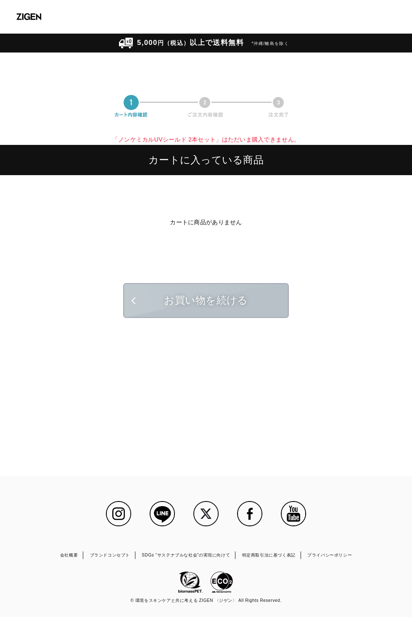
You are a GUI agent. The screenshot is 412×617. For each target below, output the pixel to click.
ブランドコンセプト (110, 555)
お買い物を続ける (206, 300)
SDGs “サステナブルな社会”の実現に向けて (186, 555)
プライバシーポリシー (329, 555)
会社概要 (69, 555)
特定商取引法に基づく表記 (269, 555)
